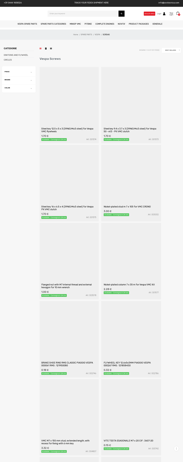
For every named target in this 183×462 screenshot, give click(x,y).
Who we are (14, 395)
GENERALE (157, 24)
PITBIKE (88, 24)
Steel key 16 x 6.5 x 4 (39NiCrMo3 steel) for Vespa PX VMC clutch (156, 115)
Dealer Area (149, 14)
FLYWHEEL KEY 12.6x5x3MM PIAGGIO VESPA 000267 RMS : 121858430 (110, 241)
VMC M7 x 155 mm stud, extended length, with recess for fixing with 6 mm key (157, 241)
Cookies (54, 413)
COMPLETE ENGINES (104, 24)
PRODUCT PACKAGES (139, 24)
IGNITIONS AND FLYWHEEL (16, 55)
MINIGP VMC (75, 24)
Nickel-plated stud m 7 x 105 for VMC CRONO (61, 178)
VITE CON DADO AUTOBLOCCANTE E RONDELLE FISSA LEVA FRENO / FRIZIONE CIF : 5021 (158, 304)
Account (97, 395)
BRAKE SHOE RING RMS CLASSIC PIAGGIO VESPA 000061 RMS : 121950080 (59, 241)
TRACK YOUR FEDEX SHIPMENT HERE (91, 3)
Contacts (13, 399)
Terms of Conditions (60, 404)
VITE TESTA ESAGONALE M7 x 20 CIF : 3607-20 (61, 304)
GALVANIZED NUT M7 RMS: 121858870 (104, 304)
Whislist (96, 404)
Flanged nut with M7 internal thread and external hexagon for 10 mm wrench (108, 178)
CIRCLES (8, 60)
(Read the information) (77, 357)
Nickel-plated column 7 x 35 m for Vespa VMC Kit (156, 178)
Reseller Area (99, 408)
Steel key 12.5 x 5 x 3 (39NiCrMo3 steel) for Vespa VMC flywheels (59, 115)
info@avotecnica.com (168, 3)
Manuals (13, 404)
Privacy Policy (57, 399)
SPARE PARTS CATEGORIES (53, 24)
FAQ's (53, 395)
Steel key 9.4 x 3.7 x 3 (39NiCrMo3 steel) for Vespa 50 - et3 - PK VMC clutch (108, 115)
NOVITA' (121, 24)
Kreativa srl (40, 456)
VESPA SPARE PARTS (27, 24)
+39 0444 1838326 (13, 3)
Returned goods (58, 408)
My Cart (96, 399)
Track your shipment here (104, 413)
